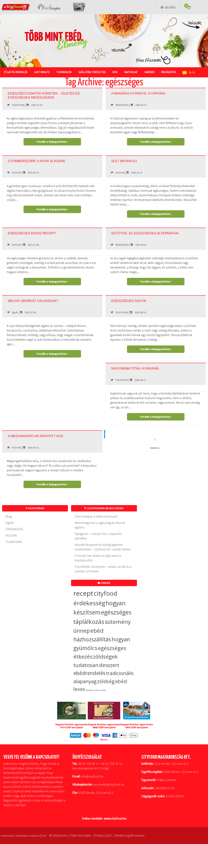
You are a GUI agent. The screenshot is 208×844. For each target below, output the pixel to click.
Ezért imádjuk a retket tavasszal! (96, 516)
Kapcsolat (133, 72)
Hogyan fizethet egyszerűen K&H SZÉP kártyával (136, 726)
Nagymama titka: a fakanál (144, 367)
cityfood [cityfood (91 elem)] (105, 593)
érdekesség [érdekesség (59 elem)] (89, 603)
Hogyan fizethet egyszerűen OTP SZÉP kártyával (71, 726)
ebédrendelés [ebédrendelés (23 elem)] (89, 673)
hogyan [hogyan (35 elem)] (121, 639)
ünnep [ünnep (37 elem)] (81, 630)
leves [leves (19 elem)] (79, 689)
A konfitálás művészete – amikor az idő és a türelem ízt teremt (103, 569)
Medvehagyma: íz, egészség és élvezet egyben (100, 525)
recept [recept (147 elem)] (83, 593)
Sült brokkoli (128, 160)
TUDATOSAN (18, 105)
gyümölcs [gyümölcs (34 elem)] (85, 648)
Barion (104, 739)
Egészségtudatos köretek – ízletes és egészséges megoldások (43, 96)
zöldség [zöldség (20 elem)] (106, 681)
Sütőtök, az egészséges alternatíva (141, 234)
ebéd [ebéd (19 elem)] (121, 681)
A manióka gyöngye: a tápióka (147, 92)
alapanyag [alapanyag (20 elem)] (85, 681)
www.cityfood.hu (115, 818)
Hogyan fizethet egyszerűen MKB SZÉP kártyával (104, 726)
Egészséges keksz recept (40, 232)
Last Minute (42, 72)
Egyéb (15, 312)
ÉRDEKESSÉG (122, 105)
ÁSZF (54, 835)
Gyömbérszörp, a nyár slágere (47, 160)
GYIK (116, 72)
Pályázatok (171, 72)
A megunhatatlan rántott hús (45, 435)
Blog (9, 516)
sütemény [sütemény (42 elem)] (118, 621)
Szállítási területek (93, 72)
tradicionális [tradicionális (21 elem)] (120, 673)
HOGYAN (16, 172)
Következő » (155, 448)
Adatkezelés (9, 835)
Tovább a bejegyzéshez (52, 141)
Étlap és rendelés (16, 72)
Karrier (152, 72)
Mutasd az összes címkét (96, 690)
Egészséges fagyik (135, 300)
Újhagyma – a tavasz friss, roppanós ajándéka (98, 536)
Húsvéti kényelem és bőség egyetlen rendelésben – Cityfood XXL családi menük (103, 547)
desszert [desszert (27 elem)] (109, 665)
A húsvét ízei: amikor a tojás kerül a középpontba (98, 558)
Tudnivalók (65, 72)
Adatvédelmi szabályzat (34, 835)
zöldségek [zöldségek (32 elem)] (105, 656)
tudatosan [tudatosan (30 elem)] (86, 665)
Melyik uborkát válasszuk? (42, 300)
